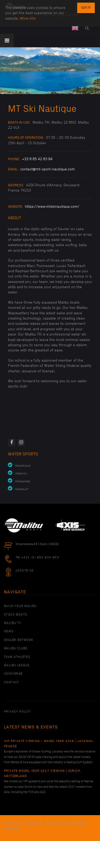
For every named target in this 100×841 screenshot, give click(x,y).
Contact (11, 682)
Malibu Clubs (16, 648)
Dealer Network (19, 640)
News (9, 631)
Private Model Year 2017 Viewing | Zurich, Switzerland (42, 773)
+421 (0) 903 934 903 (40, 557)
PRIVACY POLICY (17, 711)
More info (28, 18)
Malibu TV (13, 623)
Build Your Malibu (20, 606)
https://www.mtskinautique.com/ (52, 206)
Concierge (13, 673)
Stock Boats (15, 614)
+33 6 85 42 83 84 (37, 159)
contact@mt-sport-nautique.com (47, 169)
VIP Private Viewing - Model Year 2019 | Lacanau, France (49, 744)
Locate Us (25, 570)
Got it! (86, 7)
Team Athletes (17, 657)
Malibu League (16, 665)
